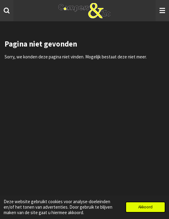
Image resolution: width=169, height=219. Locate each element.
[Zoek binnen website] (6, 10)
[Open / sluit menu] (162, 10)
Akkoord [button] (145, 207)
